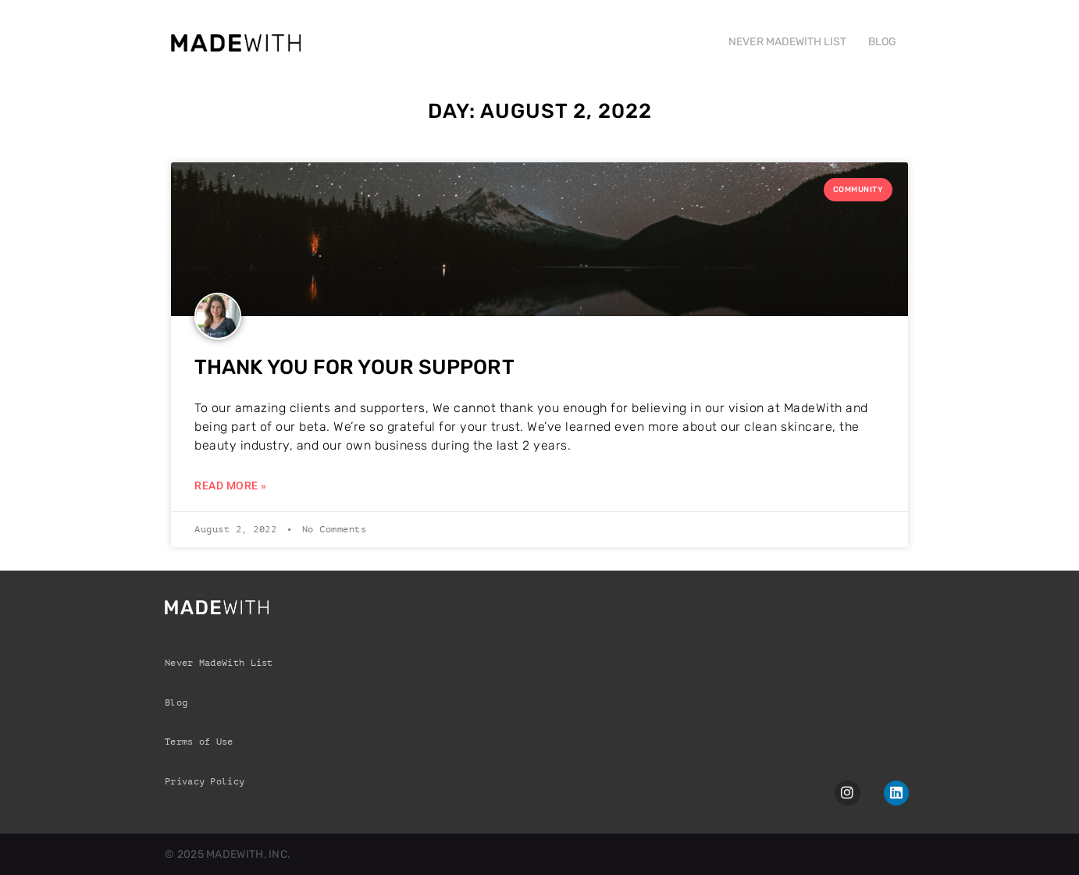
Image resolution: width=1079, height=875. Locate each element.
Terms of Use (199, 741)
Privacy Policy (204, 781)
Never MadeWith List (219, 662)
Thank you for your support (354, 367)
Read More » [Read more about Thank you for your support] (230, 485)
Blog (176, 702)
